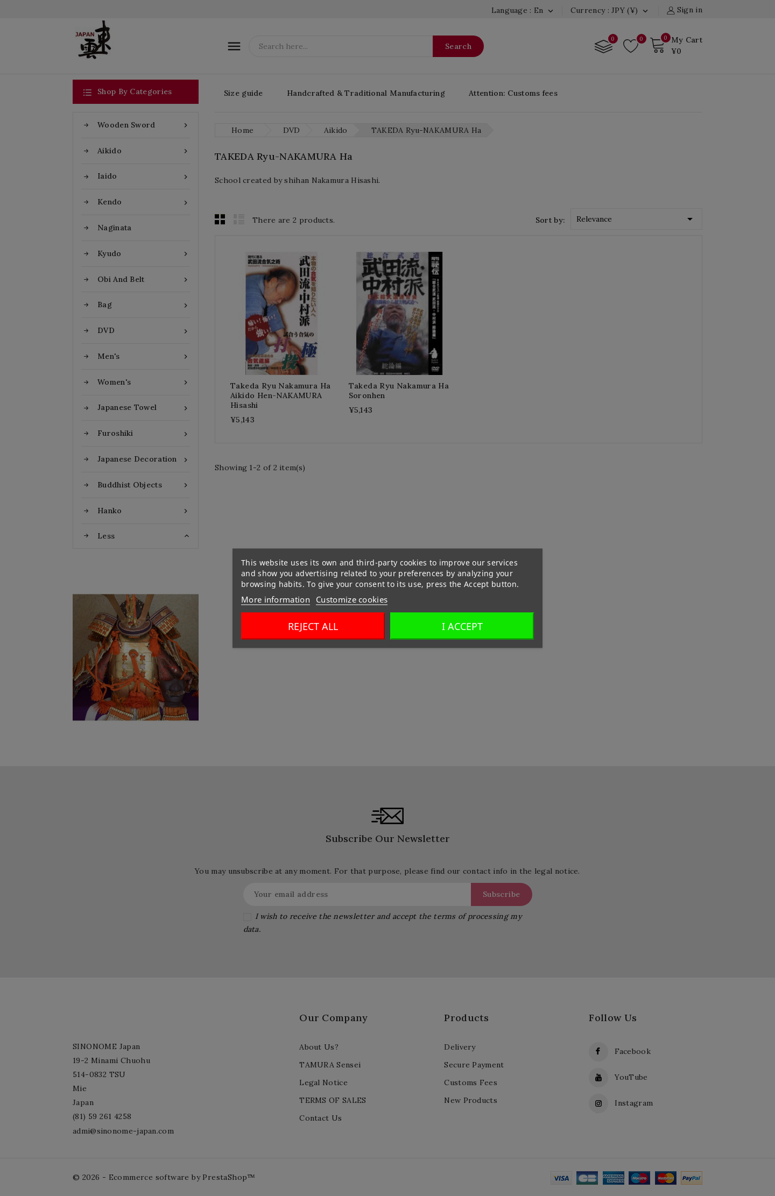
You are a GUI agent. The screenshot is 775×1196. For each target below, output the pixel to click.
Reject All (313, 625)
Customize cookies (352, 598)
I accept (462, 625)
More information (275, 598)
